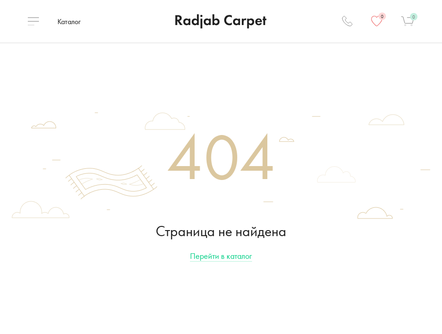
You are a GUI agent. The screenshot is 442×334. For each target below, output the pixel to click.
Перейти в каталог (221, 255)
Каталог (69, 21)
